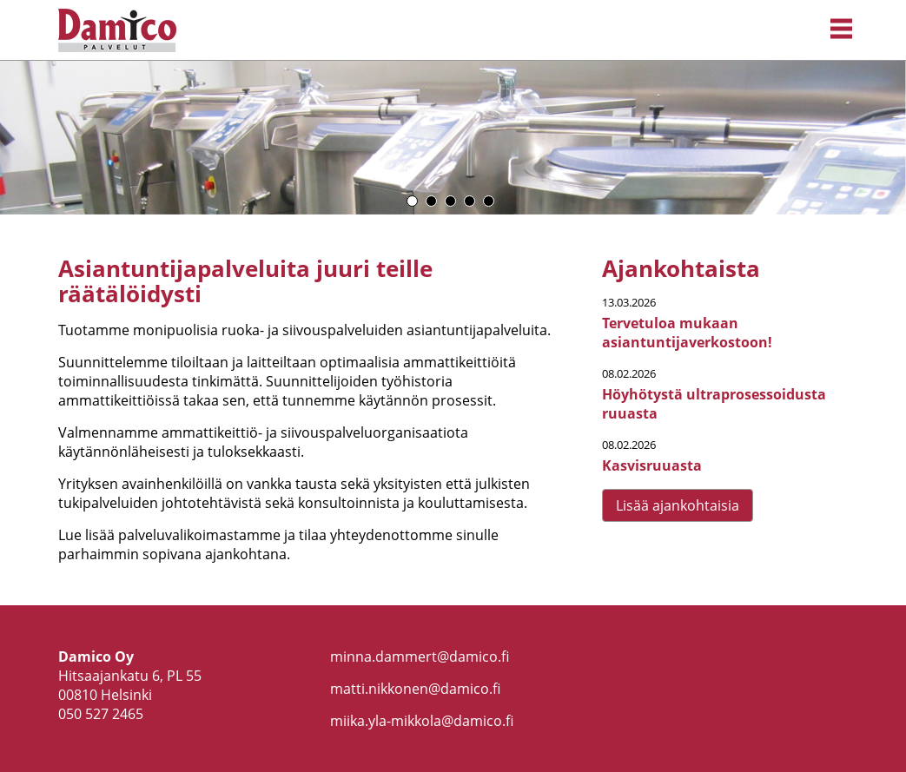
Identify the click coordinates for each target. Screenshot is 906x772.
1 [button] (412, 201)
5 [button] (488, 201)
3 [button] (450, 201)
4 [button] (469, 201)
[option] (453, 137)
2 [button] (431, 201)
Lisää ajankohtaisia (677, 505)
